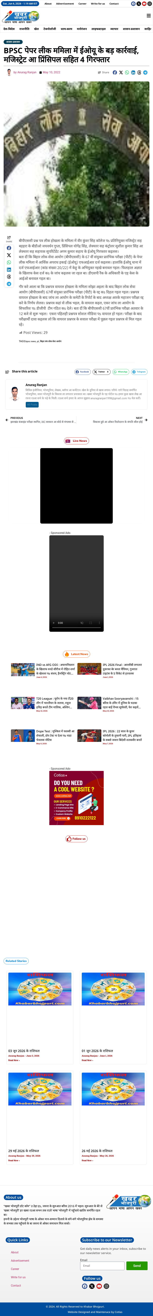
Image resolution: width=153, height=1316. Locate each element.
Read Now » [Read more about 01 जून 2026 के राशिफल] (87, 1060)
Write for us (98, 3)
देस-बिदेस (9, 29)
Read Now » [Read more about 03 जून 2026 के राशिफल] (14, 1060)
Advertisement (65, 3)
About (48, 3)
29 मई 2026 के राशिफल (23, 1151)
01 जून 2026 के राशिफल (97, 1051)
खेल (36, 29)
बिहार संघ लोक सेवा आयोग (50, 341)
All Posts (32, 404)
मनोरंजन (82, 29)
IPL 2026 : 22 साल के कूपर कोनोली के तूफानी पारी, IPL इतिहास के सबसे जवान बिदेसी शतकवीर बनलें (122, 736)
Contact (114, 3)
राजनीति (24, 29)
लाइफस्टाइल (99, 29)
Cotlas (118, 1312)
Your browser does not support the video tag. (76, 583)
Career (82, 3)
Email (83, 1260)
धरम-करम (66, 29)
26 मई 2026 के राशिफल (97, 1151)
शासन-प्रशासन (131, 29)
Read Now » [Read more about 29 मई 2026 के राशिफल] (14, 1160)
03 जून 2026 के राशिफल (24, 1051)
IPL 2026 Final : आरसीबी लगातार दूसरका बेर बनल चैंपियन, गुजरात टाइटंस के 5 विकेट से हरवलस (122, 669)
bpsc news (31, 341)
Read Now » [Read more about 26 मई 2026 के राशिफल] (87, 1160)
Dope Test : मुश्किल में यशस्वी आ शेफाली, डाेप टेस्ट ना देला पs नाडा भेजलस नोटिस (55, 736)
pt (38, 341)
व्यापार (114, 29)
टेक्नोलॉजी (50, 29)
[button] (115, 72)
